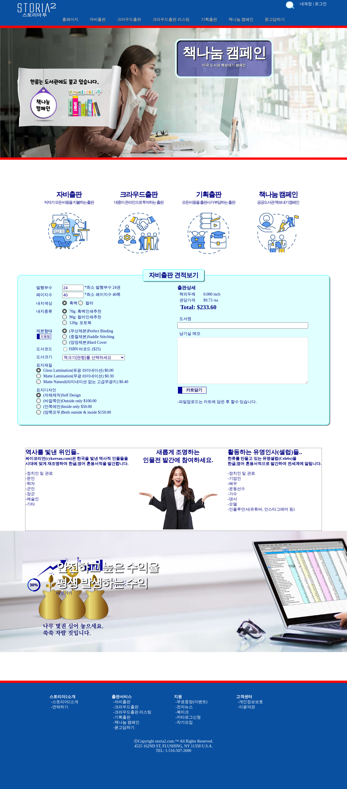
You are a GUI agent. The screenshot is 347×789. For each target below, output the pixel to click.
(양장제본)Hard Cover (84, 342)
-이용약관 (246, 707)
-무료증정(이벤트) (191, 702)
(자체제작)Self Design (58, 395)
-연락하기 (59, 707)
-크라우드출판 (126, 707)
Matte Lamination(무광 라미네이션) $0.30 (75, 376)
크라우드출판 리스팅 (171, 19)
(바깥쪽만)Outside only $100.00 (66, 400)
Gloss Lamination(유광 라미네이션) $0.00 (75, 370)
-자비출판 (122, 702)
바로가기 (64, 593)
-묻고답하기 (124, 727)
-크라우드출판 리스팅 (132, 712)
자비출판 (98, 19)
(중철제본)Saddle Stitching (88, 336)
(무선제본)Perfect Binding (87, 331)
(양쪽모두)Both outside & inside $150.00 (73, 412)
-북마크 (182, 712)
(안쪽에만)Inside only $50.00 (64, 406)
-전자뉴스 (184, 707)
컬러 (85, 303)
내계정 (306, 4)
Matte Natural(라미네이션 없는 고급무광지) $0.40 (82, 381)
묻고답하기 (275, 19)
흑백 (69, 303)
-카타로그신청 (188, 717)
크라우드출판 (129, 19)
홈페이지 (70, 19)
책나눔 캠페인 (241, 19)
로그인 (321, 4)
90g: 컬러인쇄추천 (81, 317)
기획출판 (209, 19)
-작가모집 (184, 722)
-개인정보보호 (250, 702)
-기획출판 (122, 717)
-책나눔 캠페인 (126, 722)
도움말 (45, 336)
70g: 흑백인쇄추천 (81, 311)
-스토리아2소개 (64, 702)
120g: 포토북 (76, 322)
